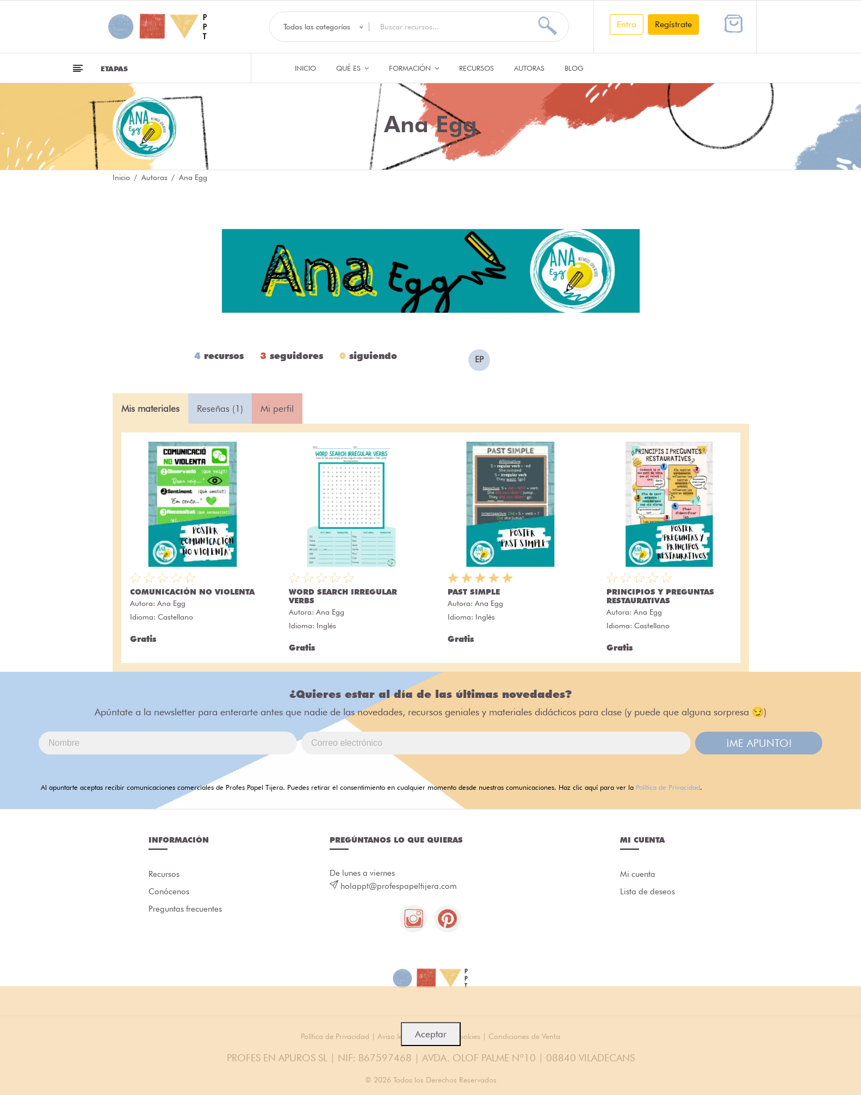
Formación (414, 68)
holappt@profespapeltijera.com (398, 886)
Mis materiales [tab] (150, 408)
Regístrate (673, 24)
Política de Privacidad (668, 787)
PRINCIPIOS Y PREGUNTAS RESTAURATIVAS (660, 596)
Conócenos (168, 892)
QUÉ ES (352, 68)
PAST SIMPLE (474, 591)
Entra (626, 24)
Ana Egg (171, 603)
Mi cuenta (637, 875)
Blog (574, 68)
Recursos (476, 68)
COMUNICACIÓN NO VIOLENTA (192, 591)
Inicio (305, 68)
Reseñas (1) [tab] (220, 408)
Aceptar (431, 1034)
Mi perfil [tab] (277, 408)
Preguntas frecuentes (185, 909)
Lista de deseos (647, 892)
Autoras (529, 68)
